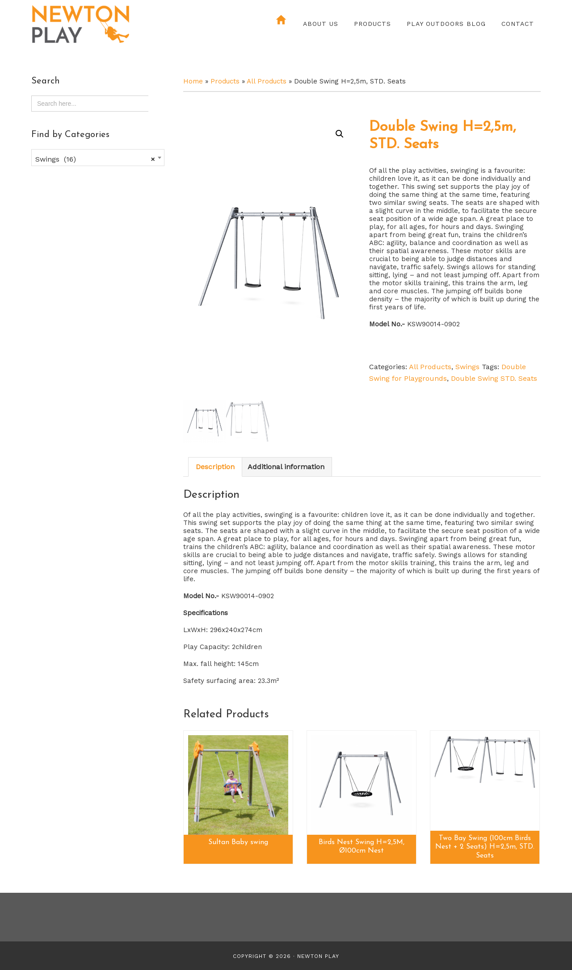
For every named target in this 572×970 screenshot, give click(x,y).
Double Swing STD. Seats (494, 378)
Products (225, 81)
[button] (340, 134)
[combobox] (97, 157)
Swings (467, 366)
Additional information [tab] (286, 466)
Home (193, 81)
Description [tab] (215, 466)
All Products (266, 81)
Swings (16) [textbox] (95, 159)
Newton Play (109, 24)
